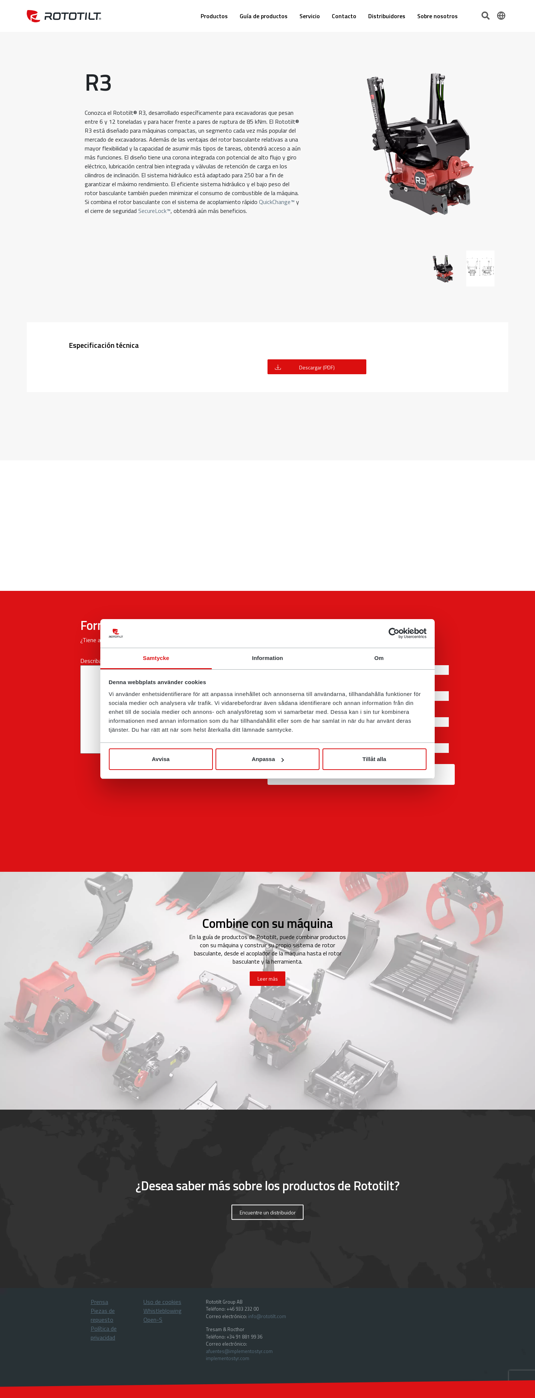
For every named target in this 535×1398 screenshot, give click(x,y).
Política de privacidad (104, 1333)
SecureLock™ (154, 210)
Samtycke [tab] (156, 658)
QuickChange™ (276, 201)
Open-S (152, 1319)
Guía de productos (264, 16)
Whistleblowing (162, 1310)
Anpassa (268, 759)
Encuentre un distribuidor (268, 1212)
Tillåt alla (374, 759)
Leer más (267, 979)
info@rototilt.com (267, 1316)
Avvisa (161, 759)
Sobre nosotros (437, 16)
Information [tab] (267, 658)
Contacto (344, 16)
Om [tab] (378, 658)
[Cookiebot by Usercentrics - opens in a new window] (394, 633)
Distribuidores (386, 16)
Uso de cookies (162, 1301)
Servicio (309, 16)
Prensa (99, 1301)
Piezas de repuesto (103, 1315)
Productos (214, 16)
